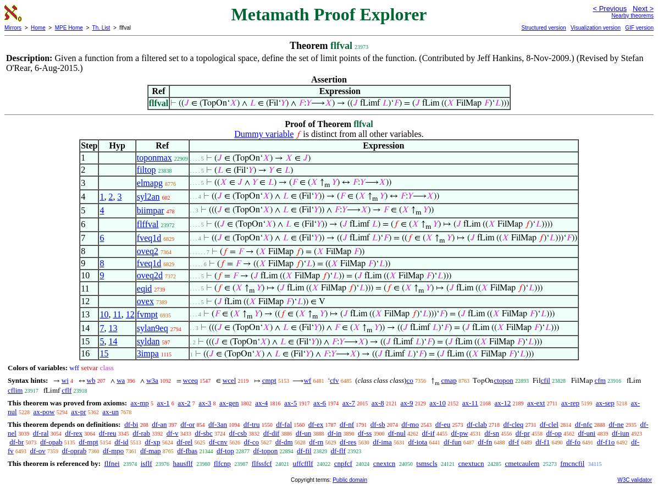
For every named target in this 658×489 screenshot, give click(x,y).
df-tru (252, 424)
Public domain (350, 480)
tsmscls (426, 463)
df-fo (573, 442)
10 (103, 314)
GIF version (639, 28)
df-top (225, 451)
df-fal (284, 424)
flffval (148, 224)
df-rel (184, 442)
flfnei (111, 463)
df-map (150, 451)
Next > (643, 8)
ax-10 (437, 403)
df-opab (51, 442)
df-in (334, 433)
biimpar (150, 210)
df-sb (378, 424)
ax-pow (43, 412)
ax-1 (163, 403)
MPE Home (69, 28)
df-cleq (513, 424)
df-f (513, 442)
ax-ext (536, 403)
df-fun (453, 442)
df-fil (304, 451)
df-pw (459, 433)
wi (65, 380)
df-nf (347, 424)
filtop (146, 169)
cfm (600, 380)
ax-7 (348, 403)
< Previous (610, 8)
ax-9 (407, 403)
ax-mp (140, 403)
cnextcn (384, 463)
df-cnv (218, 442)
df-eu (442, 424)
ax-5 (290, 403)
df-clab (477, 424)
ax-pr (78, 412)
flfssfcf (262, 463)
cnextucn (471, 463)
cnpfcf (343, 463)
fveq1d (149, 238)
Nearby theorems (632, 16)
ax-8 (378, 403)
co (409, 380)
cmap (448, 380)
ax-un (110, 412)
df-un (303, 433)
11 (117, 314)
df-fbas (187, 451)
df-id (121, 442)
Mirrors (12, 28)
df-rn (316, 442)
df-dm (284, 442)
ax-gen (229, 403)
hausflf (183, 463)
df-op (553, 433)
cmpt (269, 380)
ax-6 (319, 403)
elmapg (150, 183)
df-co (251, 442)
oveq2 (147, 251)
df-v (173, 433)
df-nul (397, 433)
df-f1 (542, 442)
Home (38, 28)
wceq (190, 380)
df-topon (265, 451)
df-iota (418, 442)
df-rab (141, 433)
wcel (229, 380)
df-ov (38, 451)
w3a (152, 380)
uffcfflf (303, 463)
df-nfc (584, 424)
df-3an (217, 424)
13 (112, 328)
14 (112, 341)
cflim (15, 390)
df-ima (382, 442)
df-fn (485, 442)
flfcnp (222, 463)
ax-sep (605, 403)
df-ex (315, 424)
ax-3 (204, 403)
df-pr (523, 433)
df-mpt (88, 442)
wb (91, 380)
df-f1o (606, 442)
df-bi (131, 424)
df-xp (152, 442)
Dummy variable (264, 134)
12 (130, 314)
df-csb (238, 433)
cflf (66, 390)
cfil (545, 380)
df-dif (271, 433)
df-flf (337, 451)
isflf (146, 463)
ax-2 (184, 403)
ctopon (503, 380)
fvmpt (147, 314)
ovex (145, 301)
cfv (334, 380)
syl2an (148, 196)
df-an (159, 424)
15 (103, 353)
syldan (148, 341)
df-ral (41, 433)
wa (121, 380)
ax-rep (570, 403)
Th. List (101, 28)
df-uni (586, 433)
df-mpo (113, 451)
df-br (16, 442)
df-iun (620, 433)
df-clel (549, 424)
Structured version (543, 28)
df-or (187, 424)
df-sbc (204, 433)
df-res (348, 442)
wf (307, 380)
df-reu (108, 433)
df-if (428, 433)
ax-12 (503, 403)
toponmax (154, 157)
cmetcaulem (522, 463)
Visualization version (596, 28)
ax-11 (470, 403)
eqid (144, 288)
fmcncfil (572, 463)
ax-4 (261, 403)
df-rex (73, 433)
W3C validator (634, 480)
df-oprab (74, 451)
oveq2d (150, 275)
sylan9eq (152, 328)
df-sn (491, 433)
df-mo (410, 424)
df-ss (365, 433)
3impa (148, 353)
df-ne (616, 424)
